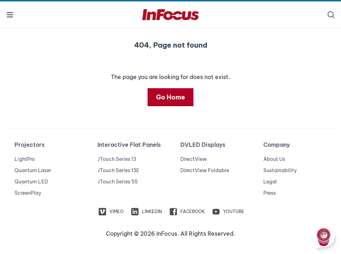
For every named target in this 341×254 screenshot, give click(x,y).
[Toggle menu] (10, 14)
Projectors (29, 144)
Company (276, 144)
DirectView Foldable (204, 170)
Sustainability (280, 170)
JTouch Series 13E (118, 170)
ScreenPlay (27, 193)
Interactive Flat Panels (129, 144)
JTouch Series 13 (116, 159)
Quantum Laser (32, 170)
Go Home (170, 97)
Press (269, 193)
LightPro (24, 159)
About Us (274, 159)
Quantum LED (31, 182)
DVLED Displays (202, 144)
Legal (270, 182)
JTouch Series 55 (117, 182)
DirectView (193, 159)
